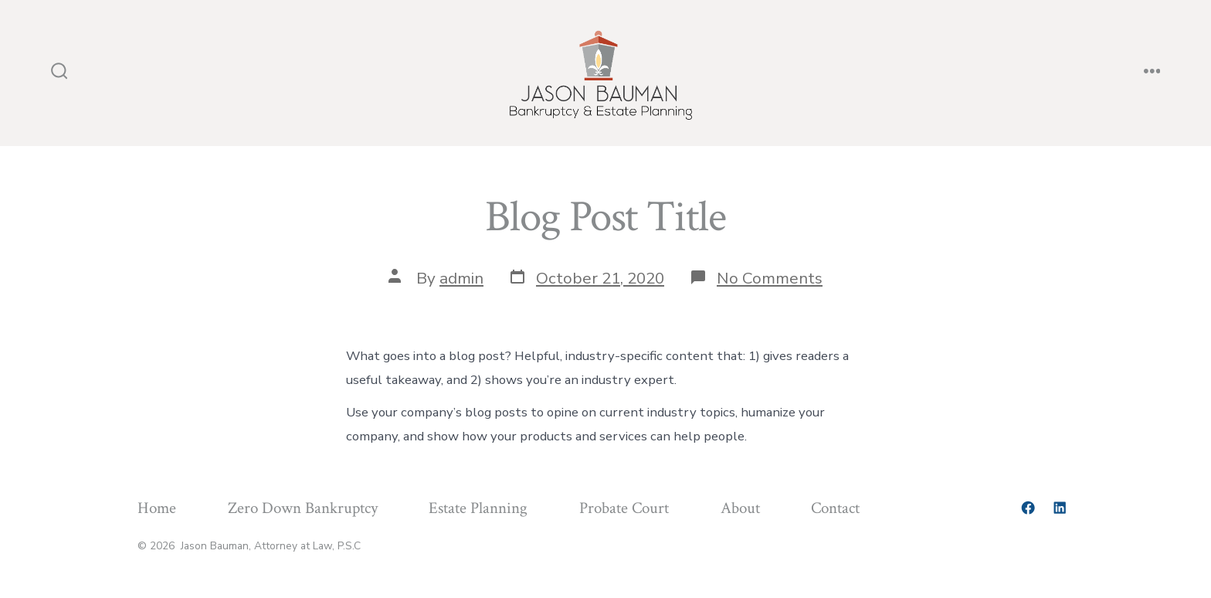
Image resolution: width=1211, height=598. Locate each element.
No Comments (770, 278)
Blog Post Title (605, 217)
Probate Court (624, 508)
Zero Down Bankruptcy (303, 508)
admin (461, 278)
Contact (835, 508)
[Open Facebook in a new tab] (1028, 508)
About (740, 508)
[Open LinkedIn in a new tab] (1060, 508)
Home (156, 508)
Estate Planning (478, 508)
